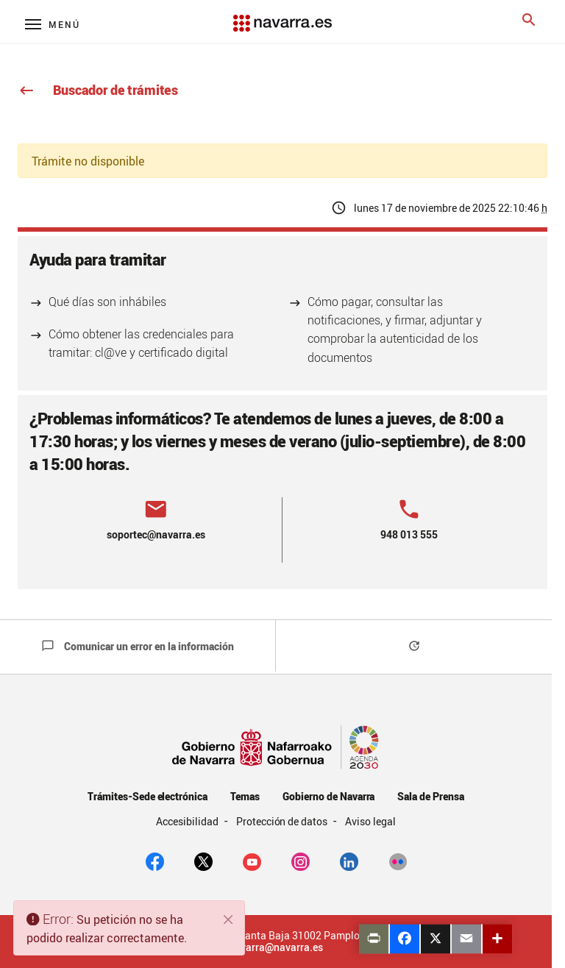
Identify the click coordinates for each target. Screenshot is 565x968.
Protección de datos (283, 821)
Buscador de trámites (98, 90)
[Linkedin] (349, 861)
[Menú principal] (52, 24)
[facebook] (155, 861)
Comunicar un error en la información (137, 646)
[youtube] (252, 861)
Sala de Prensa (430, 796)
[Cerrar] (228, 919)
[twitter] (203, 861)
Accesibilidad (188, 821)
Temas (245, 796)
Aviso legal (370, 821)
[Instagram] (300, 861)
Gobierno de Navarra (328, 796)
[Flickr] (397, 861)
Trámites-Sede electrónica (147, 796)
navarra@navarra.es (276, 947)
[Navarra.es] (282, 16)
